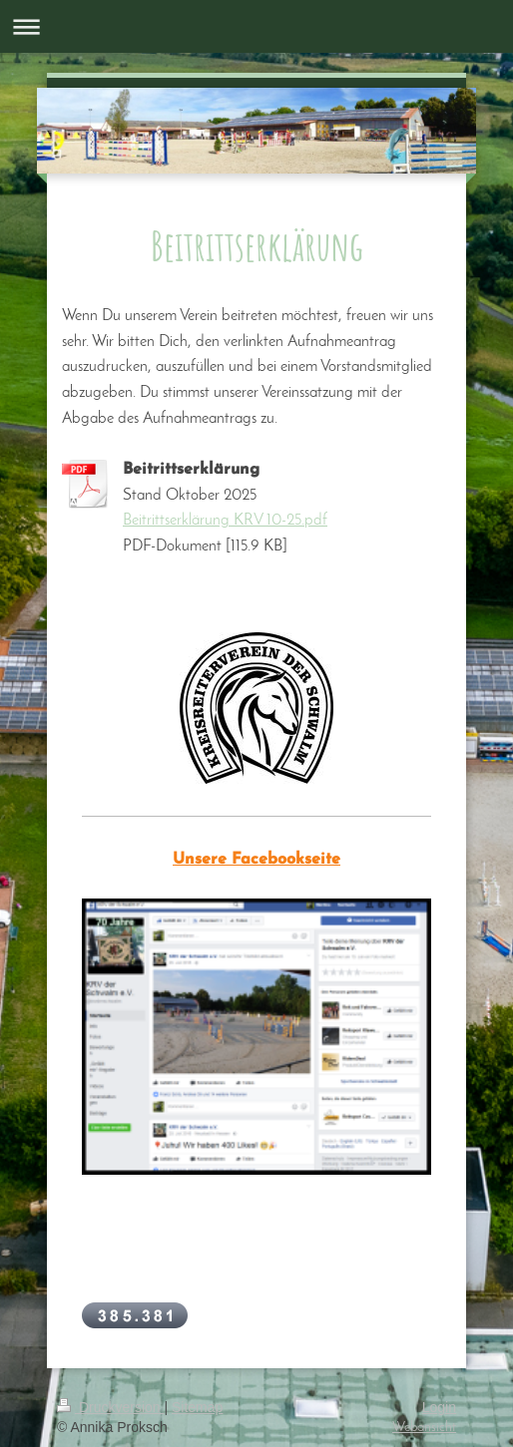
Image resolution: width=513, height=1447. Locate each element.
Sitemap (197, 1407)
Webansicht (424, 1427)
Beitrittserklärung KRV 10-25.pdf (225, 521)
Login (439, 1407)
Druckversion (110, 1407)
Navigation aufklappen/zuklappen (256, 26)
